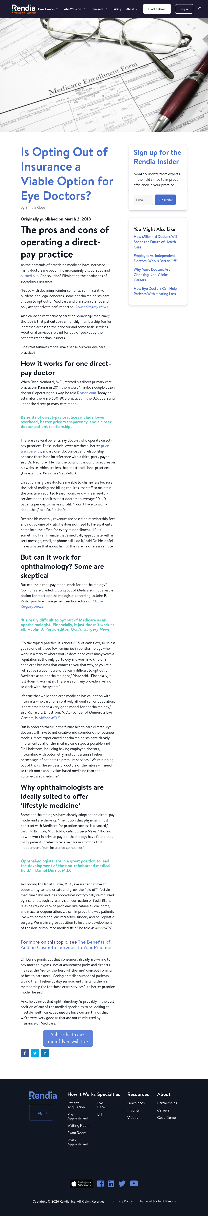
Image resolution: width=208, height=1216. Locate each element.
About (130, 9)
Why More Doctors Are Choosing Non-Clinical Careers (152, 275)
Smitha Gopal (35, 207)
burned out (29, 275)
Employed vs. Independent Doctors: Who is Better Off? (156, 258)
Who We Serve (72, 9)
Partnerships (167, 1103)
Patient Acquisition (76, 1105)
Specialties (108, 1094)
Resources (97, 9)
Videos (132, 1118)
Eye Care (101, 1105)
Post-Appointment (78, 1142)
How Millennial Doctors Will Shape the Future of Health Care (155, 242)
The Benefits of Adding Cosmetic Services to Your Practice (66, 944)
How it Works (46, 9)
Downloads (136, 1103)
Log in (184, 9)
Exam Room (76, 1133)
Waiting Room (78, 1126)
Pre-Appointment (78, 1116)
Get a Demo (158, 9)
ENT (100, 1114)
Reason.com (86, 392)
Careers (163, 1110)
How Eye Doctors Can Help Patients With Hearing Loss (155, 291)
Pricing (117, 9)
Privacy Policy (123, 1201)
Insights (133, 1110)
